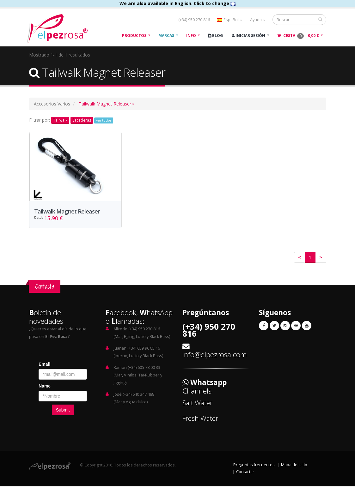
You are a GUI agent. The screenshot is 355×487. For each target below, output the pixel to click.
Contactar (245, 472)
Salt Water (197, 403)
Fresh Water (200, 418)
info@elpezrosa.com (214, 355)
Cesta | (298, 36)
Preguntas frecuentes (254, 465)
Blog (215, 35)
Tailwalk (60, 120)
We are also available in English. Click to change (177, 3)
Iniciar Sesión (248, 35)
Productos (134, 35)
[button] (106, 104)
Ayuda (257, 19)
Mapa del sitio (294, 465)
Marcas (166, 35)
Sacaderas (81, 120)
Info (191, 35)
